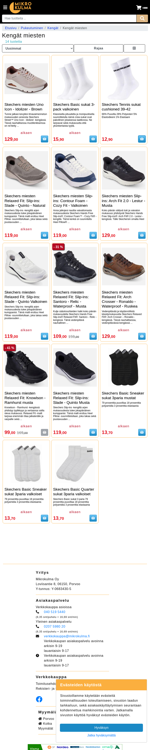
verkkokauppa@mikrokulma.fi (67, 636)
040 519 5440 (54, 612)
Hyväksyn (102, 727)
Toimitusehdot (46, 683)
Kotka (45, 723)
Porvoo (46, 718)
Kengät (53, 28)
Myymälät (45, 728)
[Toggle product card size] (134, 48)
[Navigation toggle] (5, 8)
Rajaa (98, 48)
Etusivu (11, 28)
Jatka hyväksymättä (101, 735)
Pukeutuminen (32, 28)
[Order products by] (37, 48)
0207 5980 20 (54, 626)
